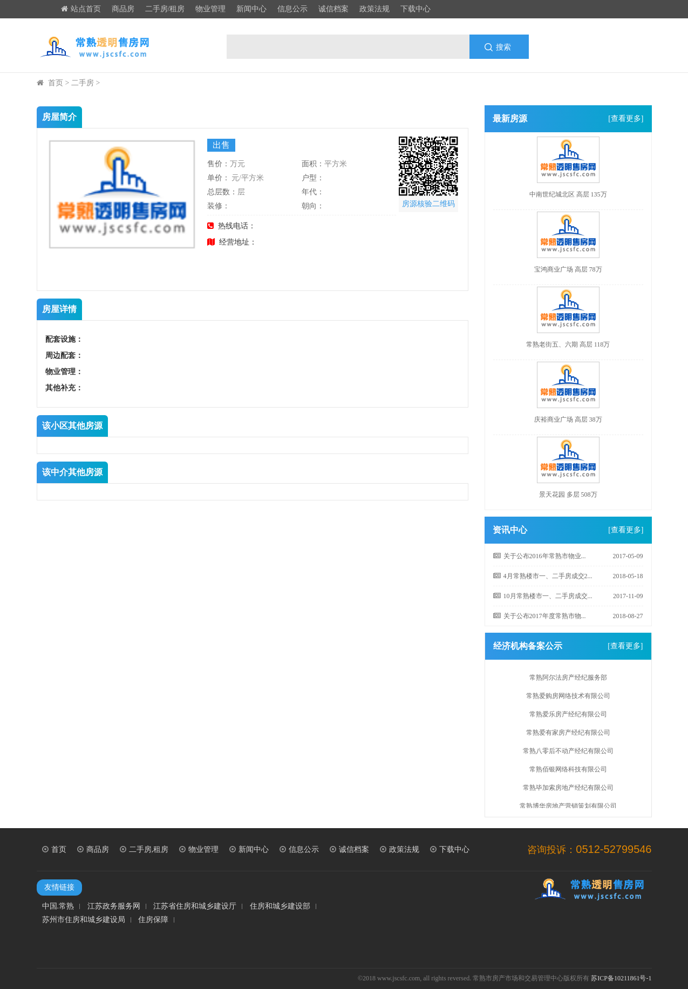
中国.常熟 (58, 906)
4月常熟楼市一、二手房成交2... (542, 576)
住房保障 (153, 920)
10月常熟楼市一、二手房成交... (542, 596)
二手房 (82, 83)
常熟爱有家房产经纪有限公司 (568, 735)
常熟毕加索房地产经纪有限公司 (568, 790)
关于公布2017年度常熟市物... (539, 616)
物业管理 (210, 9)
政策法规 (374, 9)
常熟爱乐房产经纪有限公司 (568, 716)
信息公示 (292, 9)
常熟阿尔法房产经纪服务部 (568, 679)
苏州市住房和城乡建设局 (83, 920)
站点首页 (81, 9)
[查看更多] (625, 118)
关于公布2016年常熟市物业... (539, 556)
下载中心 (415, 9)
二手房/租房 (165, 9)
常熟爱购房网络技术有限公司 (568, 698)
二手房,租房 (144, 849)
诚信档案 (333, 9)
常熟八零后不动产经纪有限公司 (568, 753)
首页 (55, 83)
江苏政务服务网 (113, 906)
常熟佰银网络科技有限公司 (568, 771)
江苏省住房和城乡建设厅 (194, 906)
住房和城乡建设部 (280, 906)
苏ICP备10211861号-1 (621, 978)
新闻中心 (251, 9)
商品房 (123, 9)
